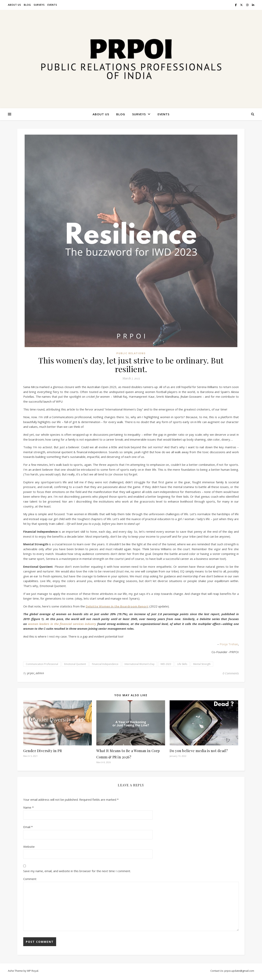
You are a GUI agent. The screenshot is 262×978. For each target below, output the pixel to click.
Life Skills (182, 664)
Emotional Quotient (75, 664)
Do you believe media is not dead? (199, 750)
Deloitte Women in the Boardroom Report (117, 606)
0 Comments (231, 673)
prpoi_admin (35, 673)
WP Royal (32, 970)
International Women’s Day (139, 664)
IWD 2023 (166, 664)
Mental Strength (202, 664)
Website (29, 847)
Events (52, 4)
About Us (14, 4)
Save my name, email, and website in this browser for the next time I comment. (77, 871)
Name (28, 807)
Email (28, 827)
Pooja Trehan (228, 644)
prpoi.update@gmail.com (239, 970)
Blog (27, 4)
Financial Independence (105, 664)
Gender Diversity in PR (42, 750)
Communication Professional (42, 664)
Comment (29, 879)
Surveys (39, 4)
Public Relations (131, 353)
